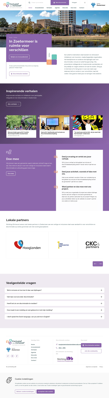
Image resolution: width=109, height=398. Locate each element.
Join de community (91, 351)
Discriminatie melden (20, 74)
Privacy (101, 366)
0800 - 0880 (62, 348)
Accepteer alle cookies (45, 391)
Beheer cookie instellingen (25, 391)
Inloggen (74, 2)
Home (30, 7)
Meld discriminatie (61, 2)
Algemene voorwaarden (91, 366)
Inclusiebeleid (39, 7)
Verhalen (49, 7)
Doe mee (73, 7)
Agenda (57, 7)
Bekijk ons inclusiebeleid (19, 57)
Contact (81, 7)
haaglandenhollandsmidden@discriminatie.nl (72, 344)
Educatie (65, 7)
